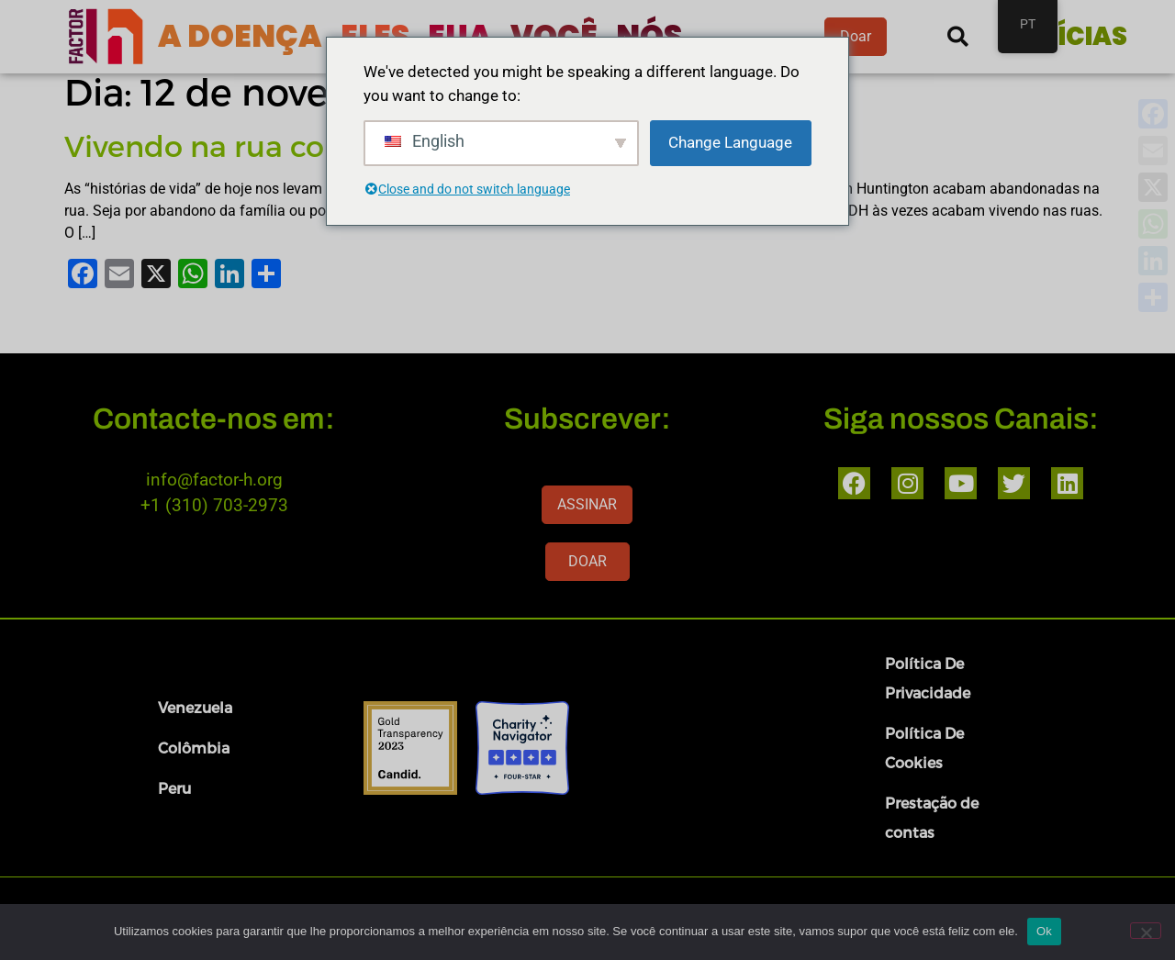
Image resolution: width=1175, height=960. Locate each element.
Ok (1044, 931)
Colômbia (193, 747)
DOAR (587, 561)
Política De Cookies (924, 747)
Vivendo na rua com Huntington (297, 145)
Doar (855, 36)
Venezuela (195, 707)
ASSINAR (587, 504)
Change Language (730, 142)
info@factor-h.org (214, 479)
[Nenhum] (1145, 930)
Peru (174, 788)
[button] (958, 37)
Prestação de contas (932, 817)
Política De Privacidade (927, 677)
